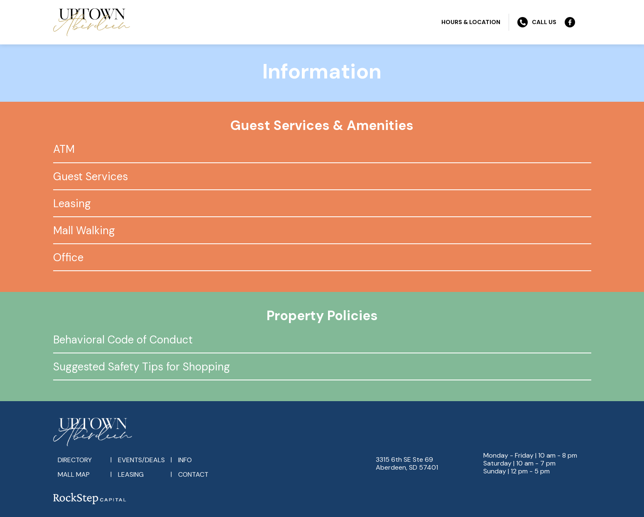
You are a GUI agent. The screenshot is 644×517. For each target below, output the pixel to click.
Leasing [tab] (72, 203)
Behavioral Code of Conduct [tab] (123, 340)
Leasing (131, 474)
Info (185, 460)
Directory (75, 460)
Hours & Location (470, 22)
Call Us (536, 22)
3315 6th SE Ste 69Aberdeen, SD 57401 (407, 463)
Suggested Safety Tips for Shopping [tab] (141, 367)
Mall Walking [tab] (84, 230)
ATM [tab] (64, 149)
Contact (193, 474)
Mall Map (74, 474)
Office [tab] (68, 257)
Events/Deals (141, 460)
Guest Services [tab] (90, 176)
